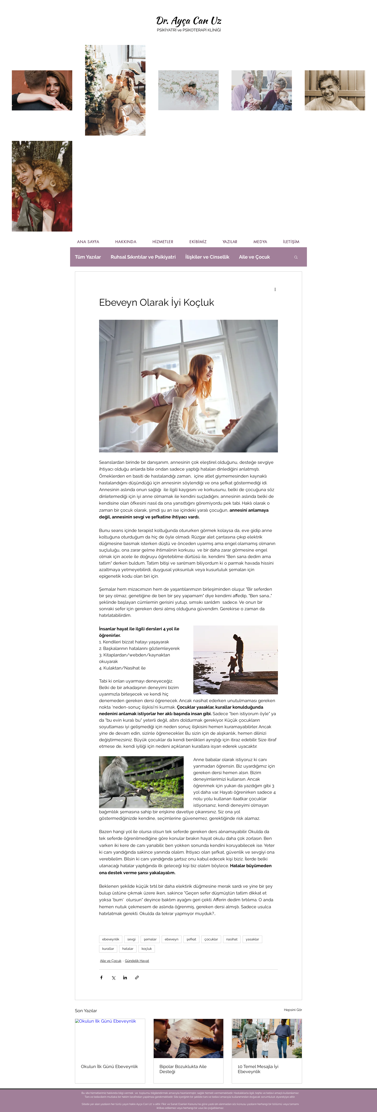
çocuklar (211, 939)
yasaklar (252, 939)
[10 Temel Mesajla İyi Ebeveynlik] (267, 1038)
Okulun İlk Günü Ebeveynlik (109, 1066)
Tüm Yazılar (88, 257)
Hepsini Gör (293, 1010)
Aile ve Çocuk (254, 257)
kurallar (108, 949)
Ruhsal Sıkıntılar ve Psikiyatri (143, 257)
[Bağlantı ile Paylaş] (137, 977)
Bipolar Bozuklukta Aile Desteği (183, 1069)
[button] (296, 257)
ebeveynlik (110, 939)
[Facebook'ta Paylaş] (101, 977)
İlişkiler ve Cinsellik (207, 257)
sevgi (131, 939)
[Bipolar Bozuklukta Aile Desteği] (189, 1038)
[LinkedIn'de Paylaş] (125, 977)
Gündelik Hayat (137, 961)
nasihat (232, 939)
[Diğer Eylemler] (275, 289)
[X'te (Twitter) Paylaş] (113, 977)
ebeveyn (171, 939)
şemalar (150, 939)
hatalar (127, 949)
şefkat (191, 939)
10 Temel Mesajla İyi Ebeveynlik (258, 1069)
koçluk (147, 949)
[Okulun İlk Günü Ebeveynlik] (110, 1038)
